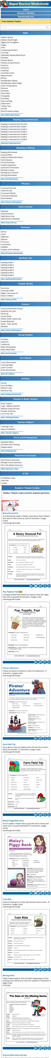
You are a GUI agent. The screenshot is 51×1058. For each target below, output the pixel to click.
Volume (4, 108)
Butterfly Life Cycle (8, 311)
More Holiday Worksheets (11, 394)
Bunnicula (5, 288)
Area (3, 47)
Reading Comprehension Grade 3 (14, 132)
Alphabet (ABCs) (7, 442)
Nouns (3, 232)
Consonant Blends (8, 193)
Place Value (5, 93)
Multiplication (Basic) (9, 81)
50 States (4, 339)
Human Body (6, 316)
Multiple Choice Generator (11, 462)
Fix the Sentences (8, 162)
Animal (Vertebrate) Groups (12, 308)
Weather (4, 326)
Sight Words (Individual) (10, 219)
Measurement (6, 75)
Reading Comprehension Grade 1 (14, 126)
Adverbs (4, 239)
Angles (3, 45)
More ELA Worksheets (9, 179)
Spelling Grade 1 (7, 262)
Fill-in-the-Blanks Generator (12, 465)
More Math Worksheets (10, 115)
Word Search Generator (10, 460)
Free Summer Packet (11, 21)
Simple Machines (7, 321)
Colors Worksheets (8, 362)
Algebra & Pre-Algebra (10, 42)
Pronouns (5, 242)
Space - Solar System (9, 324)
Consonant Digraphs (9, 196)
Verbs (3, 234)
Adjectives (5, 237)
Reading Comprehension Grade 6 (14, 139)
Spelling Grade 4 (7, 270)
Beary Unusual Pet (10, 513)
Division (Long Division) (10, 63)
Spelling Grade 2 (7, 265)
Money (3, 78)
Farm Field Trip (9, 744)
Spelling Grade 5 (7, 272)
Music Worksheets (8, 370)
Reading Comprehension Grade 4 (14, 134)
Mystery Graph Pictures (10, 408)
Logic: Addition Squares (10, 406)
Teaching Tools (7, 426)
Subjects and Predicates (10, 249)
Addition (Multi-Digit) (9, 40)
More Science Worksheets (11, 330)
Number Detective (8, 411)
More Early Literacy (9, 222)
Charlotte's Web (7, 290)
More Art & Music (8, 374)
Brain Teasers (6, 403)
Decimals (4, 58)
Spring (3, 383)
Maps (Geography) (8, 347)
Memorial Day (6, 390)
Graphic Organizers (8, 165)
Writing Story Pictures (9, 173)
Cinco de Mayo (6, 385)
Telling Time (6, 106)
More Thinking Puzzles (10, 417)
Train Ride (7, 899)
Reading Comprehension (11, 143)
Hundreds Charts (7, 73)
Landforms (5, 344)
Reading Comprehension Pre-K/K (14, 124)
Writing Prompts (7, 170)
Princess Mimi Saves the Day (15, 1055)
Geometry (5, 68)
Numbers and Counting (10, 444)
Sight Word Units (7, 216)
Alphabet (4, 211)
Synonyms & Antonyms (10, 167)
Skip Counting (6, 101)
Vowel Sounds (6, 190)
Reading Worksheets (9, 152)
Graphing (4, 70)
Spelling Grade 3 (7, 267)
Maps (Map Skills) (8, 349)
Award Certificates (8, 429)
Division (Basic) (7, 60)
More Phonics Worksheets (11, 202)
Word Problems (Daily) (10, 111)
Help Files (5, 480)
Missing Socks (8, 975)
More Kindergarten (8, 451)
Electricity (4, 314)
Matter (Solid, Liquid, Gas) (11, 319)
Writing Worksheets (9, 175)
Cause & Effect (6, 155)
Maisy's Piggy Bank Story (13, 820)
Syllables (4, 247)
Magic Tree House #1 (9, 293)
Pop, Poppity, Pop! (10, 592)
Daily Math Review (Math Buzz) (13, 55)
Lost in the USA (7, 414)
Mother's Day (6, 388)
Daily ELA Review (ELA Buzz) (12, 157)
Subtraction (5, 103)
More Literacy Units (9, 299)
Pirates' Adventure (11, 668)
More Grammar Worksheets (12, 253)
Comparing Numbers (9, 50)
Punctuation (6, 244)
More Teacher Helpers (10, 433)
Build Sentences (7, 214)
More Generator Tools (9, 469)
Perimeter (5, 91)
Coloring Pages (7, 365)
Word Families (6, 198)
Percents (4, 88)
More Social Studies (9, 353)
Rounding (5, 98)
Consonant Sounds (8, 188)
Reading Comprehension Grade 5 (14, 137)
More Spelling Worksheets (11, 279)
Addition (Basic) (7, 37)
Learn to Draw (6, 367)
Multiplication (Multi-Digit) (11, 83)
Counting (4, 52)
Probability (5, 96)
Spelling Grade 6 (7, 275)
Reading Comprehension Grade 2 (14, 129)
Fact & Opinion (6, 160)
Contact (4, 483)
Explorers (5, 342)
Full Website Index (8, 478)
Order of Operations (9, 86)
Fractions (4, 65)
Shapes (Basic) (6, 447)
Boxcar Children (7, 296)
